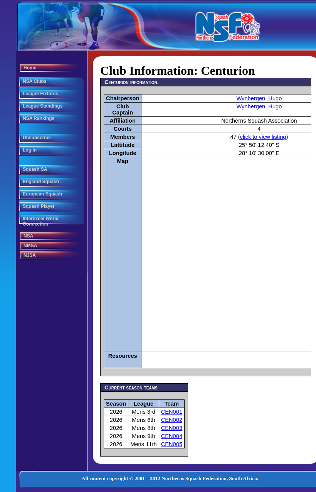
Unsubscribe (37, 137)
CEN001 (171, 412)
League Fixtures (40, 93)
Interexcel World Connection (41, 221)
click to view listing (263, 137)
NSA (28, 236)
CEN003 (171, 428)
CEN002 (171, 420)
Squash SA (35, 169)
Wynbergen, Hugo (259, 98)
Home (30, 68)
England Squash (41, 181)
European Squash (42, 194)
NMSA (30, 245)
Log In (30, 150)
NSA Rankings (38, 118)
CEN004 (171, 436)
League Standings (42, 106)
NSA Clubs (35, 81)
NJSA (30, 255)
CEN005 (171, 444)
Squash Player (39, 206)
